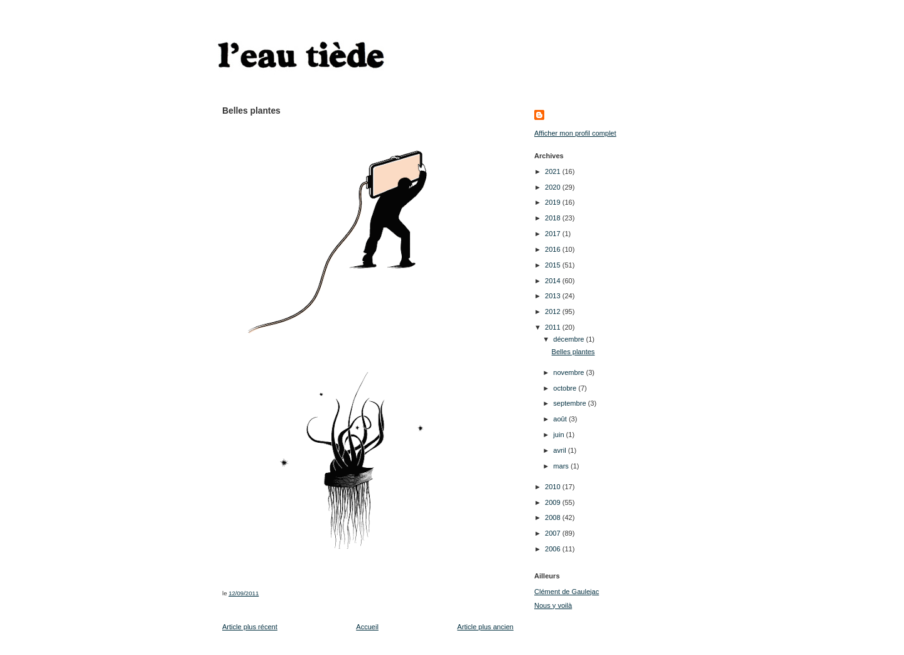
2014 (553, 280)
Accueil (367, 627)
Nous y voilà (553, 605)
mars (562, 466)
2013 (553, 296)
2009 (553, 502)
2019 (553, 202)
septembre (570, 403)
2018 (553, 218)
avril (560, 450)
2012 (553, 311)
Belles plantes (573, 351)
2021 (553, 171)
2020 (553, 187)
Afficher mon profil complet (575, 133)
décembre (569, 339)
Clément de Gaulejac (566, 591)
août (561, 419)
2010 (553, 486)
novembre (569, 372)
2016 (553, 249)
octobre (565, 388)
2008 (553, 517)
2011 (553, 327)
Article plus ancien (485, 627)
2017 (553, 233)
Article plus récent (249, 627)
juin (559, 434)
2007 (553, 533)
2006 (553, 549)
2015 (553, 265)
